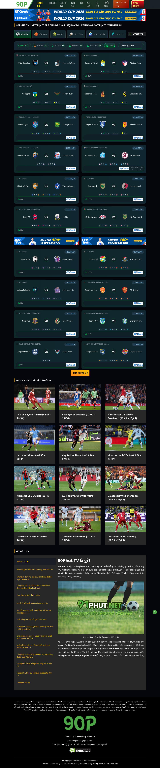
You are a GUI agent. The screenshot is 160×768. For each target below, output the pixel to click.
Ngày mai (94, 45)
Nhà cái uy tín (121, 4)
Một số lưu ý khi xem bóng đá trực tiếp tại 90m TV (34, 674)
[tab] (22, 34)
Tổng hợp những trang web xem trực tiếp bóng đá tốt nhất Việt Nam (35, 655)
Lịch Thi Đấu (63, 4)
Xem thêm (80, 373)
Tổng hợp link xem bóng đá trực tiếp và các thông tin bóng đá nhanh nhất (33, 586)
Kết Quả (88, 4)
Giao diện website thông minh (28, 595)
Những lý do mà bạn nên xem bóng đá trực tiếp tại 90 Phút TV (33, 646)
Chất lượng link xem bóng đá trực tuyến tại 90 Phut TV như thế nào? (34, 637)
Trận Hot (40, 45)
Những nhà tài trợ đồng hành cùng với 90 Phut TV (34, 664)
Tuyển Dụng (106, 4)
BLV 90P (58, 45)
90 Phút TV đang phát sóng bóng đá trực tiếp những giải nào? (34, 611)
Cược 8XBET (136, 4)
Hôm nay (76, 45)
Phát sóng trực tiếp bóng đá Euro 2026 (31, 619)
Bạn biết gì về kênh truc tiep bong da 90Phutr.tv (35, 569)
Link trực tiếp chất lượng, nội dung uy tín (32, 603)
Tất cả (111, 45)
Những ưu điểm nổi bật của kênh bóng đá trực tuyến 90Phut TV (34, 578)
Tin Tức (97, 4)
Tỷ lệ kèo (73, 4)
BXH (81, 2)
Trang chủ (40, 4)
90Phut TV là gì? (23, 562)
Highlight (52, 2)
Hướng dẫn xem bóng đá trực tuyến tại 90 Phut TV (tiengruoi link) (35, 627)
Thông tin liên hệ (23, 682)
